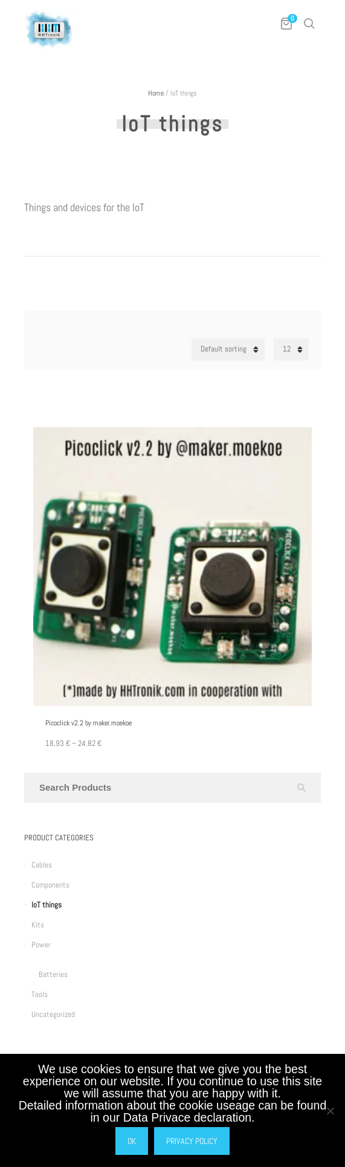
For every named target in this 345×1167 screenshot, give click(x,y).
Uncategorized (53, 1014)
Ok (131, 1141)
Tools (39, 994)
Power (41, 945)
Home (156, 93)
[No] (330, 1111)
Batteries (53, 974)
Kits (37, 925)
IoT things (46, 905)
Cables (41, 865)
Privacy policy (192, 1141)
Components (50, 885)
